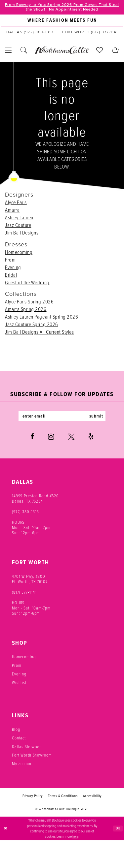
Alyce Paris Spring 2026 (29, 302)
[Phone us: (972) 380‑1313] (30, 33)
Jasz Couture (18, 226)
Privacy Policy (32, 796)
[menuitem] (62, 21)
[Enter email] (62, 416)
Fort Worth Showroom (32, 756)
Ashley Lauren (19, 218)
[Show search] (24, 50)
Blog (16, 730)
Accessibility (92, 796)
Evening (13, 267)
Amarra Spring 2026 (26, 309)
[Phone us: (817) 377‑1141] (90, 33)
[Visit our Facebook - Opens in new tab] (32, 437)
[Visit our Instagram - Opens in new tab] (51, 437)
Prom (10, 260)
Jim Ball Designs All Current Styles (39, 332)
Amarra (12, 210)
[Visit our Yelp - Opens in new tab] (91, 437)
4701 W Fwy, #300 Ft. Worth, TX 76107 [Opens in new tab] (30, 579)
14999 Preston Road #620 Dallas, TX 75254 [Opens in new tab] (35, 499)
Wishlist (19, 683)
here (75, 837)
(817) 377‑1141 (24, 593)
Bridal (11, 275)
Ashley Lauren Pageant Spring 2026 (41, 317)
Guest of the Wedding (27, 283)
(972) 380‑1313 (25, 512)
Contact (19, 738)
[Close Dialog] (5, 829)
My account (22, 764)
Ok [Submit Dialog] (118, 828)
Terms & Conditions (62, 796)
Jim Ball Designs (21, 233)
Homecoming (18, 252)
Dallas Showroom (28, 747)
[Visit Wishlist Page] (99, 50)
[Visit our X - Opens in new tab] (71, 437)
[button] (8, 50)
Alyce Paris (16, 203)
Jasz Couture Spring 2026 (31, 324)
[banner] (62, 51)
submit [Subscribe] (98, 416)
